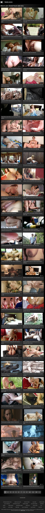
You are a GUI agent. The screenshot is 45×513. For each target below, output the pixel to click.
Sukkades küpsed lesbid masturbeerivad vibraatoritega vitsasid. (9, 326)
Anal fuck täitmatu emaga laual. (8, 405)
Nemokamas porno (19, 505)
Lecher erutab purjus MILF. (7, 245)
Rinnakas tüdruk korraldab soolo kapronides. (31, 277)
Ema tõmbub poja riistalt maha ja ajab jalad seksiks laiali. (11, 37)
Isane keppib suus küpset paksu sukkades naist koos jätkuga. (33, 198)
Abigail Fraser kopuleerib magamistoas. (9, 213)
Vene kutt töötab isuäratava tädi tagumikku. (10, 165)
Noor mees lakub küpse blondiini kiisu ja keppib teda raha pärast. (32, 133)
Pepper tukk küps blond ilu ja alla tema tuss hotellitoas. (31, 37)
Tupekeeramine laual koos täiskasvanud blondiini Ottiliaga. (32, 262)
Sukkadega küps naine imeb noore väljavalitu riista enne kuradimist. (11, 198)
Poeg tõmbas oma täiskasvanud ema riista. (9, 148)
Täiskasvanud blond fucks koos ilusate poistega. (11, 309)
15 (36, 492)
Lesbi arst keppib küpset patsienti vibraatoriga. (32, 470)
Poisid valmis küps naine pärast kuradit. (30, 100)
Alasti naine (10, 507)
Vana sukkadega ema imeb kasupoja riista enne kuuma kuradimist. (32, 406)
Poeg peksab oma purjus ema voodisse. (30, 293)
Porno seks (28, 505)
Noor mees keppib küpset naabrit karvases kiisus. (32, 357)
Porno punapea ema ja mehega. (7, 132)
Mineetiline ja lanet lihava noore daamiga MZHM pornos (11, 117)
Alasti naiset (33, 507)
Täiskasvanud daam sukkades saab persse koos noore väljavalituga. (10, 85)
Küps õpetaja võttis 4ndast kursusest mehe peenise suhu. (32, 423)
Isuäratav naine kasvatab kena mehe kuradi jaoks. (32, 181)
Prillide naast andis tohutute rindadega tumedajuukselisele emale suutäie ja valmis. (31, 230)
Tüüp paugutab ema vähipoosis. (7, 277)
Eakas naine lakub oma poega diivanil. (30, 438)
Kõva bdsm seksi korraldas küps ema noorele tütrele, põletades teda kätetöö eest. (11, 230)
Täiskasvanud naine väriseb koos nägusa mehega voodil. (11, 294)
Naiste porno (8, 2)
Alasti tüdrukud (7, 503)
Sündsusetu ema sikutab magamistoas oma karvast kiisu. (11, 21)
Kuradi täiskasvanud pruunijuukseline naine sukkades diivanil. (31, 310)
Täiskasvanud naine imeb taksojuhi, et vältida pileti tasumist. (33, 374)
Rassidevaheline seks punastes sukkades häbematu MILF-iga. (32, 214)
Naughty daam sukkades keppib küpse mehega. (10, 486)
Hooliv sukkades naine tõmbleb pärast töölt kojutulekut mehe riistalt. (31, 342)
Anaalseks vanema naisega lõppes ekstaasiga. (10, 357)
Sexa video (34, 502)
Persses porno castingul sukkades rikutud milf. (10, 422)
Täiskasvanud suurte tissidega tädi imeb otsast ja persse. (11, 342)
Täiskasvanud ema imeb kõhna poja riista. (31, 486)
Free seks (40, 507)
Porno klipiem (41, 502)
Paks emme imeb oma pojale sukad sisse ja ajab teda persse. (33, 85)
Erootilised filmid (18, 502)
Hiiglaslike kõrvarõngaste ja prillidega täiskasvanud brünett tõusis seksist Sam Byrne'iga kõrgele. (33, 326)
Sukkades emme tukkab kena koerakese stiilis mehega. (10, 455)
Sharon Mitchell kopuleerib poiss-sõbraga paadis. (32, 116)
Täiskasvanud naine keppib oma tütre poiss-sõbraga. (11, 181)
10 (29, 492)
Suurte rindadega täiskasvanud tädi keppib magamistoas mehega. (9, 374)
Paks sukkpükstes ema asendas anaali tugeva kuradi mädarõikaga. (11, 471)
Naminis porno (25, 503)
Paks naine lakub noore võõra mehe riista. (31, 245)
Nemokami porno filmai (7, 502)
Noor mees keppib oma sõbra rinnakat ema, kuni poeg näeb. (32, 21)
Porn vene (17, 507)
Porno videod (10, 505)
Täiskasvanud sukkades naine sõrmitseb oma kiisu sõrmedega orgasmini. (11, 69)
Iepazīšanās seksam (16, 503)
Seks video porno (34, 503)
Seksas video (35, 505)
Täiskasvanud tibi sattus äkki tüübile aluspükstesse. (11, 261)
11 (33, 492)
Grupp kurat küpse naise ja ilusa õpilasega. (31, 148)
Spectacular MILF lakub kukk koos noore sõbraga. (11, 100)
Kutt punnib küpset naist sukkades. (29, 165)
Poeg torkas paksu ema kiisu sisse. (29, 389)
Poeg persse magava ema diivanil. (29, 52)
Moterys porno (27, 502)
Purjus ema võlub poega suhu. (29, 454)
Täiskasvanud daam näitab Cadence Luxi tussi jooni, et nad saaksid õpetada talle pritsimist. (11, 439)
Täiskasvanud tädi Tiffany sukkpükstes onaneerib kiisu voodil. (11, 390)
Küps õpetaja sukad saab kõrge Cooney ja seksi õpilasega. (10, 53)
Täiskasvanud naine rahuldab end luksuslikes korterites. (31, 69)
